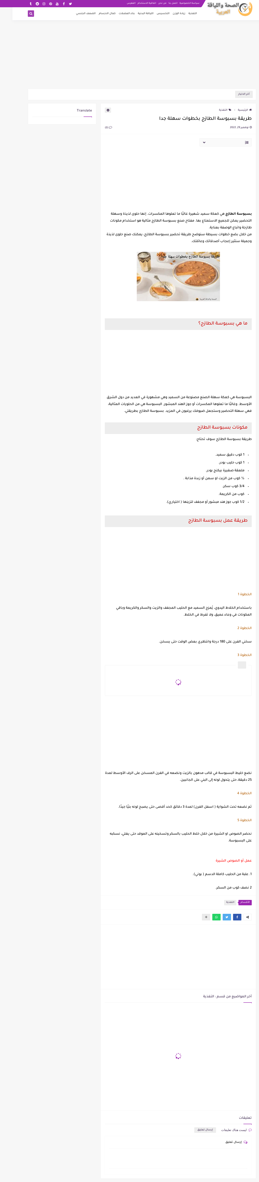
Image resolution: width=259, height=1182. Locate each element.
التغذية (180, 13)
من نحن (150, 3)
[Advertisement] (129, 57)
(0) (96, 127)
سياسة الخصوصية (177, 3)
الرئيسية (232, 110)
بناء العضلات (114, 13)
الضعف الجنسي (73, 13)
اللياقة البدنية (133, 13)
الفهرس (118, 3)
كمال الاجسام (94, 13)
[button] (225, 917)
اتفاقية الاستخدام (134, 3)
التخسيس (150, 13)
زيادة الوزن (166, 13)
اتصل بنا (160, 3)
